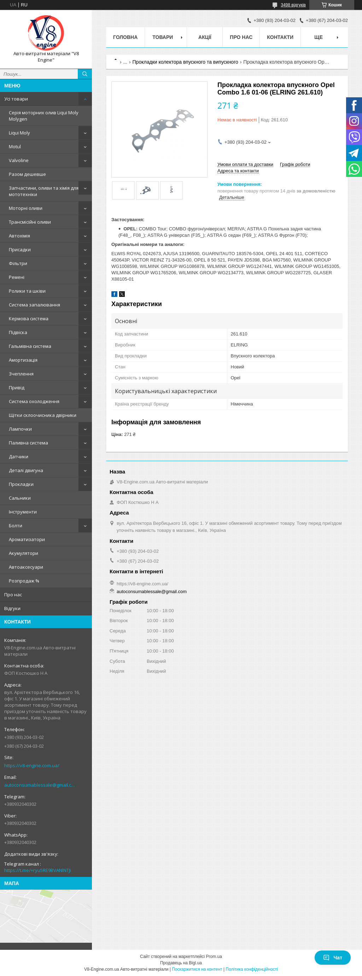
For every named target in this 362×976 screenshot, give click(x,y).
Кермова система (28, 318)
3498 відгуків (293, 4)
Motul (15, 146)
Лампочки (20, 429)
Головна (125, 37)
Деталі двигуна (26, 470)
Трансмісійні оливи (30, 222)
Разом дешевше (27, 174)
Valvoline (19, 160)
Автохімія (19, 235)
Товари (162, 37)
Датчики (18, 456)
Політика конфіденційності (252, 969)
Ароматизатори (27, 539)
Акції (204, 37)
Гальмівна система (30, 346)
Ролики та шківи (27, 291)
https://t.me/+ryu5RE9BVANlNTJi (37, 870)
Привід (16, 387)
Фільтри (18, 263)
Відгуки (12, 608)
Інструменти (23, 512)
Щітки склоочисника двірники (42, 415)
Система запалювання (34, 305)
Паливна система (28, 443)
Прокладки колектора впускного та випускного (185, 62)
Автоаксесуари (26, 567)
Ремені (16, 277)
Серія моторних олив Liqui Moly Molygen (43, 115)
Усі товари (16, 99)
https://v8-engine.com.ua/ (31, 765)
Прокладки (21, 484)
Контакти (280, 37)
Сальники (20, 498)
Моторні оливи (25, 208)
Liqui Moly (19, 133)
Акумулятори (23, 553)
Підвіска (18, 332)
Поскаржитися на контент (197, 969)
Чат (332, 957)
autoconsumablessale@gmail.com (40, 785)
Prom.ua (214, 956)
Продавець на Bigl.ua (181, 962)
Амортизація (23, 360)
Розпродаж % (24, 581)
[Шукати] (85, 74)
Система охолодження (34, 401)
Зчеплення (21, 374)
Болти (15, 525)
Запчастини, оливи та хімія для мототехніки (43, 191)
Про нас (13, 594)
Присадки (20, 249)
